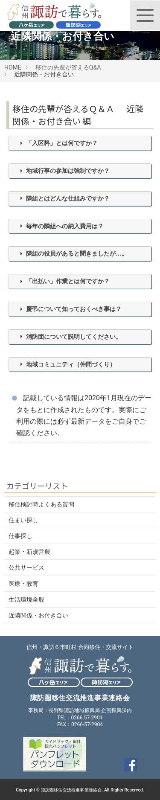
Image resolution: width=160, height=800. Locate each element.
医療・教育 (23, 583)
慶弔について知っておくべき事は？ (74, 308)
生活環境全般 (26, 599)
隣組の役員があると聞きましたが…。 (77, 253)
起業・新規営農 (29, 551)
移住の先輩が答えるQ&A (68, 67)
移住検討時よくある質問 (41, 504)
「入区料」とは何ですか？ (62, 143)
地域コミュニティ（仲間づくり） (71, 364)
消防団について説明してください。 (74, 336)
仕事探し (20, 535)
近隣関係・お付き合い (38, 615)
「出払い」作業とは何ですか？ (68, 281)
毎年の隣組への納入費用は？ (65, 226)
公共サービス (26, 567)
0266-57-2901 (86, 718)
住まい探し (23, 520)
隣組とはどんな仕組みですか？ (68, 198)
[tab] (80, 143)
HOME (12, 67)
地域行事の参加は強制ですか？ (68, 170)
